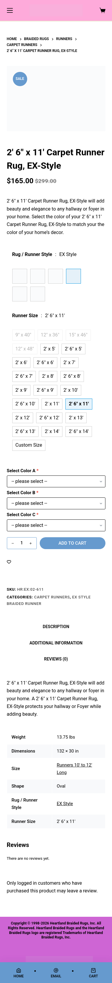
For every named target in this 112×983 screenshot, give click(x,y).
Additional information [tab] (56, 643)
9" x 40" (23, 335)
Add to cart (73, 543)
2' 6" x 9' (45, 390)
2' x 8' (48, 376)
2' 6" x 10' (26, 404)
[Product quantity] (22, 543)
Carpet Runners (52, 597)
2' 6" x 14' (79, 431)
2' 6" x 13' (26, 431)
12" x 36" (50, 335)
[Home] (18, 973)
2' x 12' (23, 418)
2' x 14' (52, 431)
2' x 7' (69, 362)
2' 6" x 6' (45, 362)
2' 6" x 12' (49, 418)
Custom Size (29, 445)
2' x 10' (71, 390)
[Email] (55, 973)
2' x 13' (76, 418)
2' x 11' (52, 404)
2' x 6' (21, 362)
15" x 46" (78, 335)
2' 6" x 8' (72, 376)
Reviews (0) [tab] (56, 659)
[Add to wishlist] (9, 562)
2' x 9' (21, 390)
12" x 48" (25, 349)
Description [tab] (56, 626)
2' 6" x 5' (73, 349)
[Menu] (10, 10)
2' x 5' (49, 349)
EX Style (65, 803)
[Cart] (93, 973)
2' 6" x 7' (24, 376)
